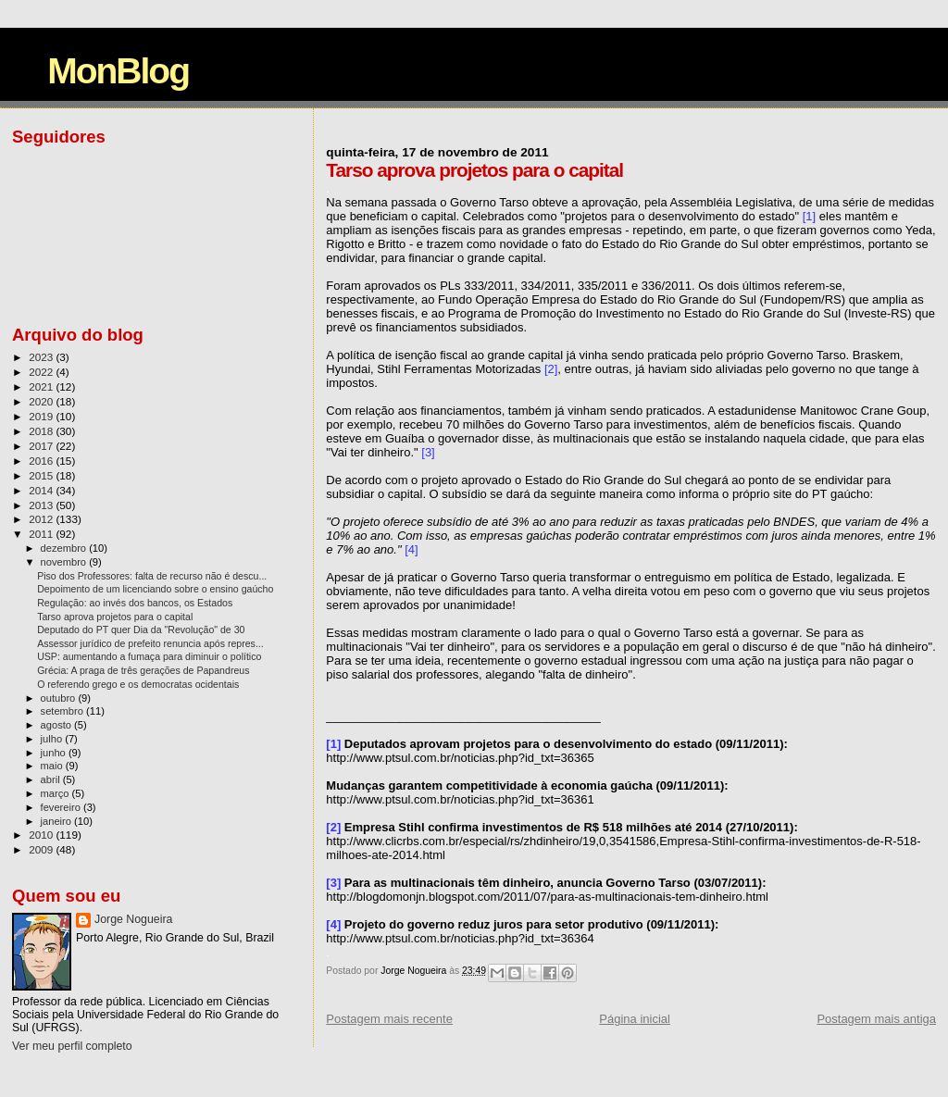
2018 (42, 431)
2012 (42, 519)
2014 (42, 490)
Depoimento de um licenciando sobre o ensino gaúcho (155, 588)
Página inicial (634, 1019)
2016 (42, 461)
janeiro (58, 821)
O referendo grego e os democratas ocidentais (138, 684)
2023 (42, 357)
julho (53, 738)
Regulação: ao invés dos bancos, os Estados (134, 602)
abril (52, 779)
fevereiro (62, 807)
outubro (60, 698)
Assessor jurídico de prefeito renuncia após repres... (150, 643)
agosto (58, 724)
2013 (42, 505)
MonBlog (118, 71)
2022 (42, 372)
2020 (42, 401)
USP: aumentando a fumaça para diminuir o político (149, 656)
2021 (42, 386)
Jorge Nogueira (133, 919)
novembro (65, 561)
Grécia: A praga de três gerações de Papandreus (143, 670)
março (56, 793)
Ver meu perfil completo (72, 1046)
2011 (42, 534)
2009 (42, 849)
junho (55, 752)
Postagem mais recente (389, 1019)
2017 (42, 446)
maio (53, 765)
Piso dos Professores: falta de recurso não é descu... (152, 575)
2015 (42, 475)
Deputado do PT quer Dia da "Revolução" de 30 (140, 629)
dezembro (65, 548)
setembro (63, 711)
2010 (42, 835)
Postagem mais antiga (876, 1019)
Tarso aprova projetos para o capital (115, 616)
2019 (42, 416)
